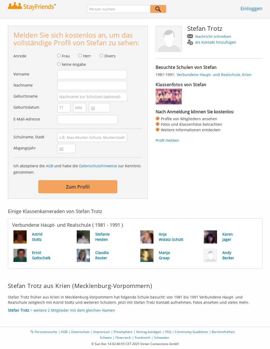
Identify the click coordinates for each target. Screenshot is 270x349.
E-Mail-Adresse (26, 119)
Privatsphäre (123, 332)
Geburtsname (25, 96)
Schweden (161, 337)
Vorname (21, 74)
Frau (66, 55)
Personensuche (46, 332)
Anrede (19, 55)
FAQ (168, 332)
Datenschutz (80, 332)
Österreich (123, 337)
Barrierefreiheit (223, 332)
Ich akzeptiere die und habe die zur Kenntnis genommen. (77, 169)
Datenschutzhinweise (98, 165)
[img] (169, 96)
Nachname (23, 85)
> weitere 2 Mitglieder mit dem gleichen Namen (61, 310)
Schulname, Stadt (28, 136)
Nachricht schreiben (213, 36)
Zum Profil (78, 187)
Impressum (101, 332)
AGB (49, 165)
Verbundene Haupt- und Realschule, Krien (214, 74)
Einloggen (251, 8)
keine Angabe (74, 64)
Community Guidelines (191, 332)
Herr (87, 55)
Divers (109, 55)
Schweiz (106, 337)
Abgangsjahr (24, 147)
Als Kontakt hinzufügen (215, 42)
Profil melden (167, 140)
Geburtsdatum (26, 107)
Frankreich (142, 337)
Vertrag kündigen (148, 332)
